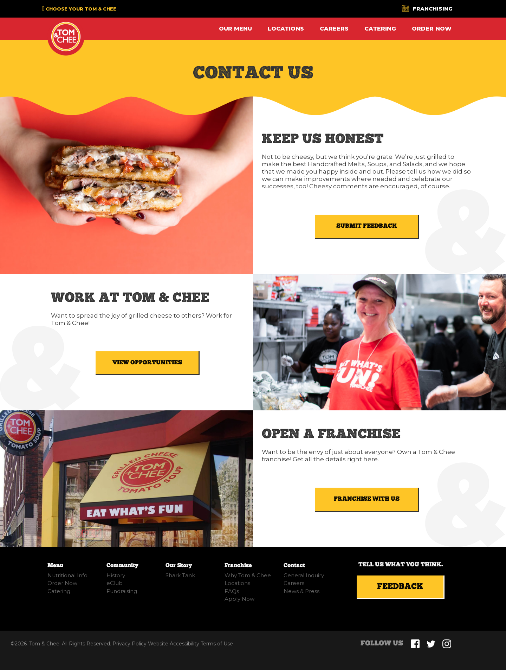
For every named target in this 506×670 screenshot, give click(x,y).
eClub (114, 583)
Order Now (432, 28)
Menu (55, 565)
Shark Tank (180, 575)
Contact (294, 565)
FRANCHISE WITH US (367, 499)
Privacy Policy (129, 643)
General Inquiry (304, 575)
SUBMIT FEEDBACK (366, 226)
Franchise (238, 565)
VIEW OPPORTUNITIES (147, 362)
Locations (286, 28)
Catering (380, 28)
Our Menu (235, 28)
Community (122, 565)
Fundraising (121, 591)
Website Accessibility (173, 643)
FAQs (232, 591)
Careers (334, 28)
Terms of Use (217, 643)
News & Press (301, 591)
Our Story (179, 565)
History (115, 575)
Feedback (400, 587)
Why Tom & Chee (248, 575)
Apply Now (239, 599)
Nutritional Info (67, 575)
